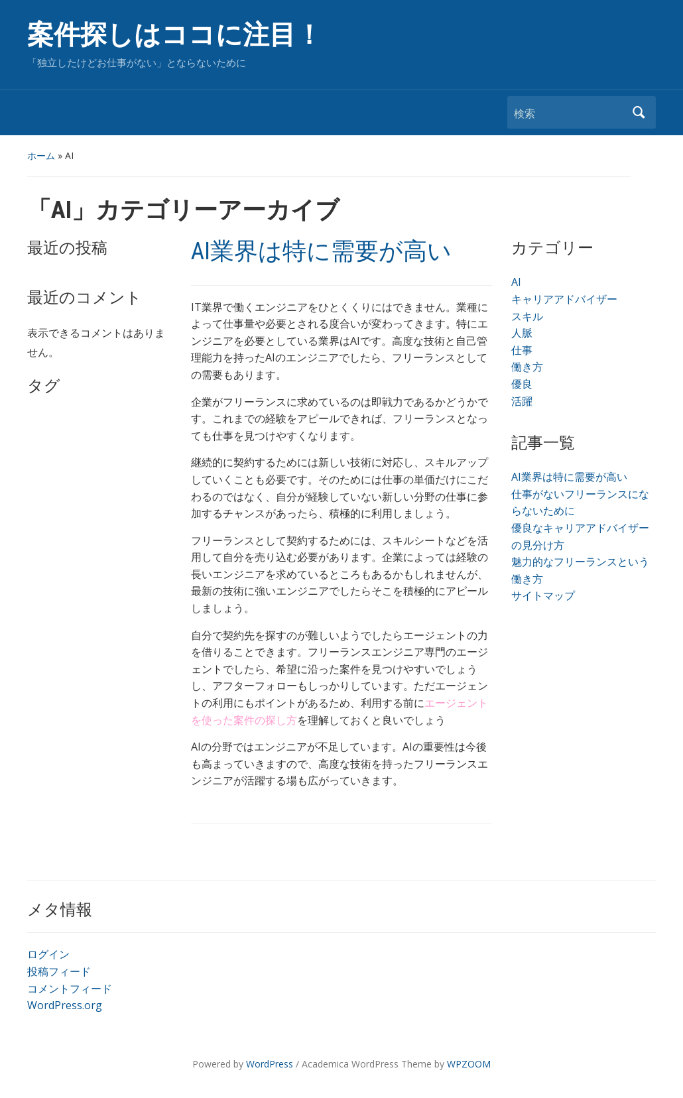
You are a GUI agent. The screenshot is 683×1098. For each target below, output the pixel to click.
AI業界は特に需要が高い (321, 251)
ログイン (48, 954)
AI (516, 281)
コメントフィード (69, 988)
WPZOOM (469, 1064)
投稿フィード (59, 971)
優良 (521, 384)
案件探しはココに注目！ (174, 34)
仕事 (521, 350)
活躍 (521, 401)
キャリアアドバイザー (564, 299)
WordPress (269, 1064)
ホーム (41, 155)
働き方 (527, 366)
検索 (639, 112)
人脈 (521, 333)
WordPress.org (64, 1005)
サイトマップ (543, 595)
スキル (527, 316)
